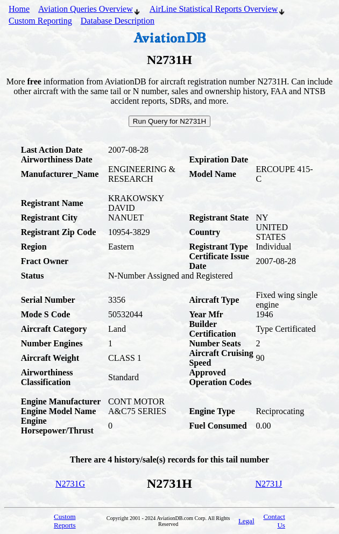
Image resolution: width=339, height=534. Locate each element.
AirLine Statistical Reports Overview (218, 10)
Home (19, 8)
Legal (246, 521)
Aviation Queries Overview (89, 10)
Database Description (117, 20)
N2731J (269, 483)
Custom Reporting (40, 20)
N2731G (70, 483)
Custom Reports (64, 520)
